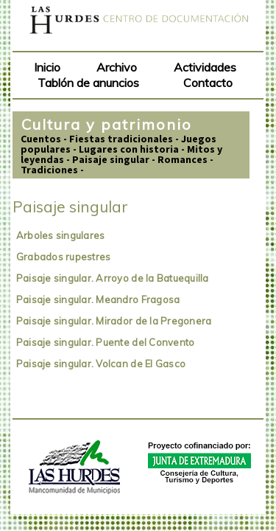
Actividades (205, 67)
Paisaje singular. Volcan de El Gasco (100, 363)
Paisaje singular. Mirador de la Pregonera (114, 321)
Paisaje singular (110, 159)
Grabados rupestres (63, 257)
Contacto (208, 82)
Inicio (47, 67)
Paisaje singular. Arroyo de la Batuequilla (112, 278)
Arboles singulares (60, 235)
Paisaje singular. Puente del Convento (105, 342)
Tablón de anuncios (88, 82)
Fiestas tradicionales (121, 138)
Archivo (116, 67)
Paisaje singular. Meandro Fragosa (98, 299)
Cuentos (41, 138)
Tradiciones (49, 169)
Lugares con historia (129, 149)
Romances (183, 159)
